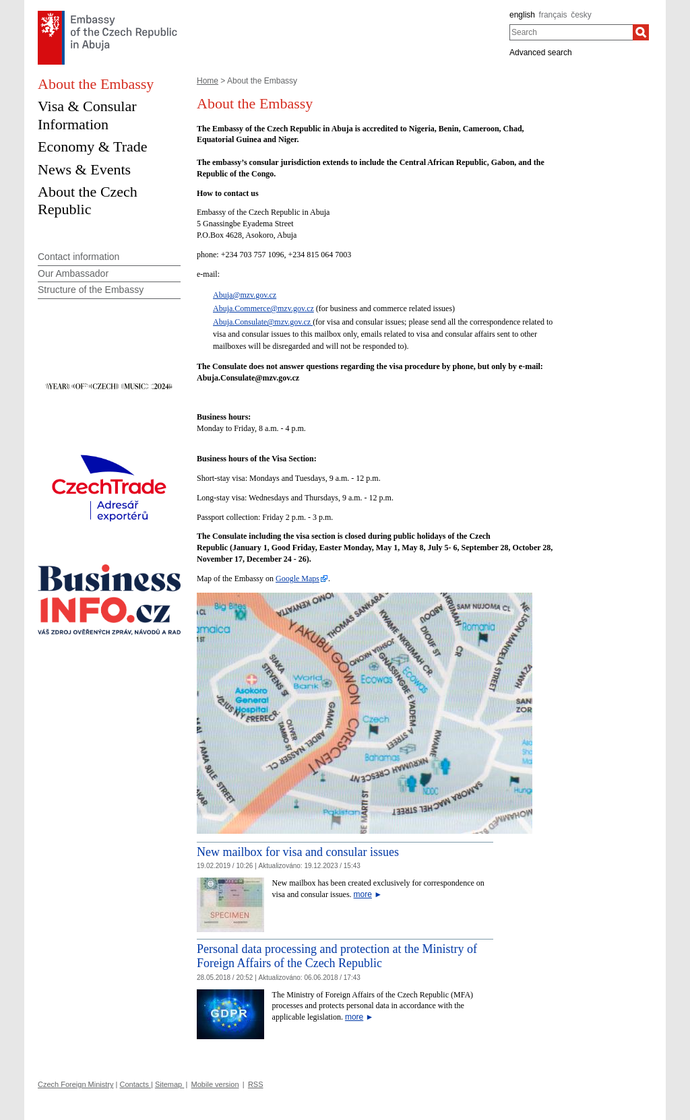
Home (207, 81)
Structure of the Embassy (91, 289)
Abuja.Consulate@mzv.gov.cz (263, 322)
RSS (255, 1084)
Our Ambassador (73, 273)
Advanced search (540, 52)
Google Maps (297, 578)
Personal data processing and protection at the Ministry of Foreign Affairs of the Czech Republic (337, 956)
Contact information (78, 256)
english (522, 15)
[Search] (641, 32)
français (553, 15)
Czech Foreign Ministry (75, 1084)
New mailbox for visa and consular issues (298, 852)
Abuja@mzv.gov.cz (244, 295)
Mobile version (215, 1084)
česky (581, 15)
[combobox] (571, 32)
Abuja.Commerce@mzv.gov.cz (263, 308)
